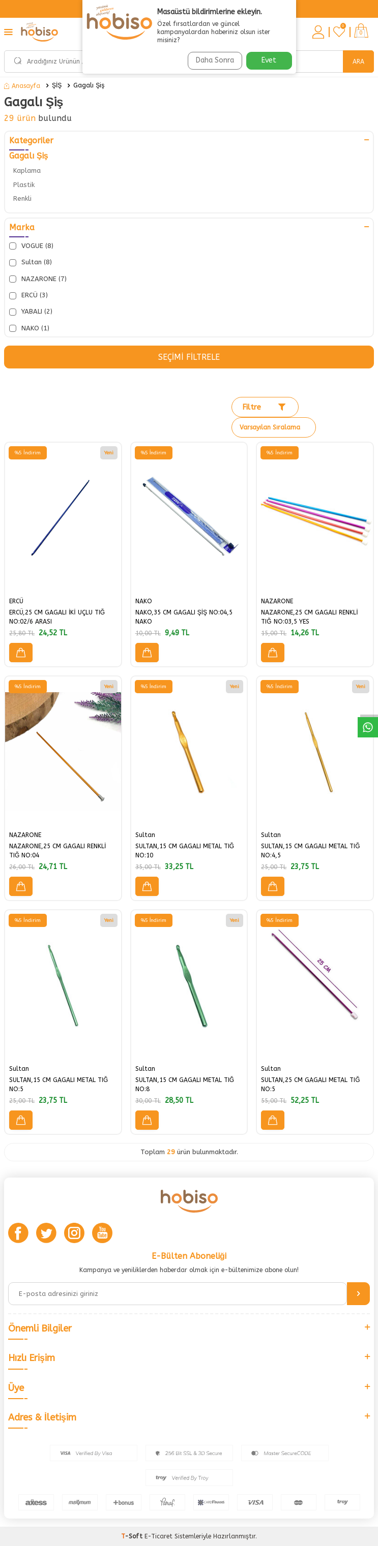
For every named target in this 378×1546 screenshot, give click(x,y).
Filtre (263, 407)
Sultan (145, 835)
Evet (268, 60)
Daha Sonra (215, 60)
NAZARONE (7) (38, 279)
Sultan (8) (30, 262)
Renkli (22, 198)
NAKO (143, 601)
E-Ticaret (158, 1536)
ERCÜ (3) (28, 295)
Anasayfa (22, 85)
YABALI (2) (30, 311)
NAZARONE (277, 601)
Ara (358, 61)
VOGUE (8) (31, 246)
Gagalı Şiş (88, 85)
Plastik (24, 185)
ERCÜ (16, 601)
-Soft (132, 1536)
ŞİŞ (57, 85)
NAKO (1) (29, 328)
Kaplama (27, 170)
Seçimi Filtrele (189, 357)
